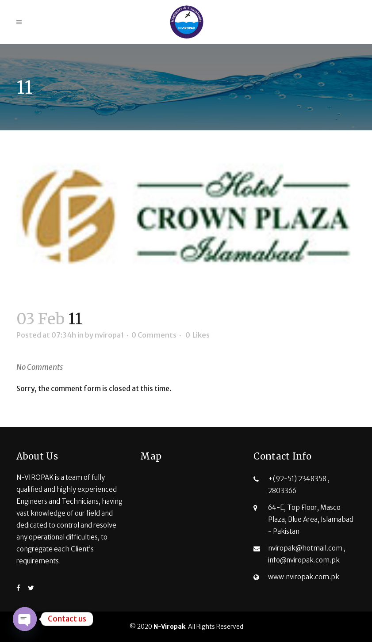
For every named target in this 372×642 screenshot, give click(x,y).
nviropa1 (109, 334)
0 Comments (153, 334)
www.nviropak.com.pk (303, 577)
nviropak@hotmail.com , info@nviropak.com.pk (306, 554)
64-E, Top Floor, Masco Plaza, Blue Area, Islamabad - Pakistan (310, 519)
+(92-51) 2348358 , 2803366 (299, 485)
